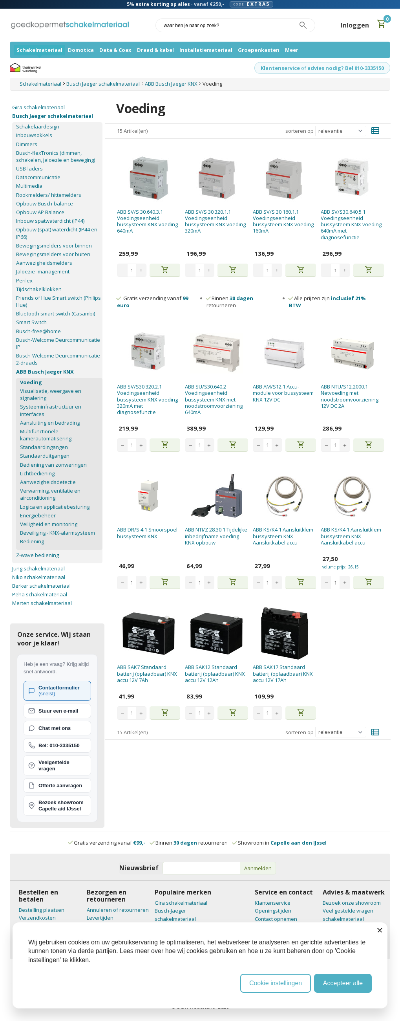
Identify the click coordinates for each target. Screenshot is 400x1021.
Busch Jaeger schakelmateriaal (52, 115)
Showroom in (280, 842)
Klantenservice (280, 67)
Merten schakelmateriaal (42, 603)
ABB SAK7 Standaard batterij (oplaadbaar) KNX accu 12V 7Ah (147, 674)
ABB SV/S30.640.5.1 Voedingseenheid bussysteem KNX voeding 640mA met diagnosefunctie (351, 224)
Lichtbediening (37, 473)
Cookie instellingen (275, 983)
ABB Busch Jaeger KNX (45, 371)
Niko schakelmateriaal (38, 577)
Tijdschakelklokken (39, 289)
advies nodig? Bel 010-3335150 (345, 67)
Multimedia (29, 185)
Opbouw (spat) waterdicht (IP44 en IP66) (56, 233)
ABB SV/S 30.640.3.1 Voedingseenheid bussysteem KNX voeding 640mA (147, 221)
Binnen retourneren (229, 302)
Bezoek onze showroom (352, 902)
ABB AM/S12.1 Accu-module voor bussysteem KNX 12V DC (283, 393)
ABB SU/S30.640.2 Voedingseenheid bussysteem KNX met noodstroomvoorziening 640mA (214, 399)
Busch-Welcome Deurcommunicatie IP (58, 343)
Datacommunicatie (38, 177)
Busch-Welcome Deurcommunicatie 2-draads (58, 359)
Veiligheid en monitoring (48, 524)
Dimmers (26, 144)
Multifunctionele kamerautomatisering (45, 435)
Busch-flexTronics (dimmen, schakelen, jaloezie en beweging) (55, 156)
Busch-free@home (38, 331)
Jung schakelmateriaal (38, 568)
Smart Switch (31, 322)
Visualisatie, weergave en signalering (50, 394)
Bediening (32, 541)
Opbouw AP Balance (40, 212)
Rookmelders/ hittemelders (48, 194)
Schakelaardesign (37, 126)
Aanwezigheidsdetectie (48, 482)
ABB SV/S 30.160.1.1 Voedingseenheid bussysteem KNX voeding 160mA (283, 221)
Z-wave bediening (37, 555)
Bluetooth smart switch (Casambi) (55, 313)
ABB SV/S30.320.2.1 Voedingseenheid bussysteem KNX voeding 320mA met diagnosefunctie (147, 399)
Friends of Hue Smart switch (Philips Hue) (58, 301)
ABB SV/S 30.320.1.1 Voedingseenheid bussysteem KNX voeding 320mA (215, 221)
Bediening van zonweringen (53, 464)
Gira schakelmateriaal (38, 107)
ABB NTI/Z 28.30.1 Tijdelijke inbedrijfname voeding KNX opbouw (216, 536)
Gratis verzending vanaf (109, 842)
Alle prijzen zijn (327, 302)
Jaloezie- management (42, 271)
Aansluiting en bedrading (50, 422)
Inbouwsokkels (34, 135)
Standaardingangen (44, 447)
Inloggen (355, 25)
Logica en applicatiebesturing (54, 506)
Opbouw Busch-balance (44, 203)
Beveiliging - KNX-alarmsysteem (57, 532)
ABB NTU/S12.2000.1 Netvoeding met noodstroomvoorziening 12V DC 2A (349, 396)
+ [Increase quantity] (141, 270)
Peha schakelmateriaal (39, 594)
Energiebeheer (38, 515)
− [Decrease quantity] (122, 270)
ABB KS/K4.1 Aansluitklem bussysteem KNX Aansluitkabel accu (283, 536)
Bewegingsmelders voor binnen (54, 245)
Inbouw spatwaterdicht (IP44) (50, 220)
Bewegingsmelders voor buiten (53, 254)
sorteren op (299, 130)
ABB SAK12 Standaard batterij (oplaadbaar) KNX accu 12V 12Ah (215, 674)
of (303, 67)
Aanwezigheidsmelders (44, 262)
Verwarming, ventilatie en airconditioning (50, 494)
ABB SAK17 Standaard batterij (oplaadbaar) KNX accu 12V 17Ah (283, 674)
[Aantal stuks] (132, 270)
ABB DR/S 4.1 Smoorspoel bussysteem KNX (147, 532)
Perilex (24, 280)
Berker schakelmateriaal (41, 585)
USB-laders (29, 168)
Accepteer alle (343, 983)
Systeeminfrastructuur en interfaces (50, 410)
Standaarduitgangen (44, 455)
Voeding (31, 382)
